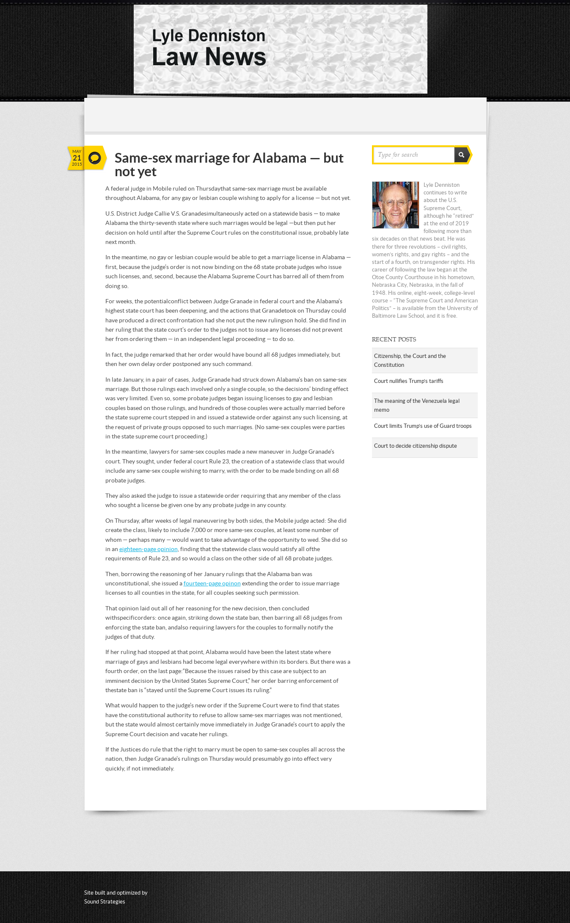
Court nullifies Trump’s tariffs (408, 381)
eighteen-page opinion (148, 549)
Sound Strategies (104, 901)
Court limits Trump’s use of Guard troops (423, 426)
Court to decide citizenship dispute (415, 446)
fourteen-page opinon (212, 583)
